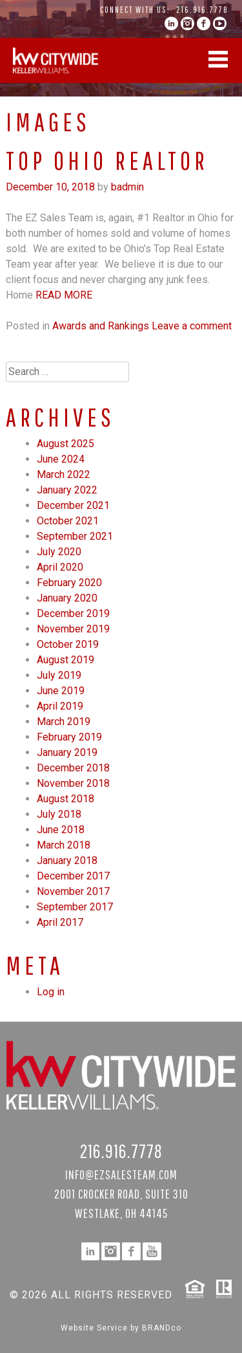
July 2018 (59, 814)
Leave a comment (192, 326)
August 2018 (65, 799)
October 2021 (68, 521)
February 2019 (69, 737)
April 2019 (60, 706)
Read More (63, 295)
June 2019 (61, 691)
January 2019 (67, 752)
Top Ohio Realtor (107, 160)
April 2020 (60, 567)
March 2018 (63, 845)
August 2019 (65, 660)
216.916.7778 (202, 10)
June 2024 (61, 459)
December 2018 (73, 768)
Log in (51, 992)
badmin (127, 187)
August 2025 (65, 443)
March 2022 (63, 474)
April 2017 (60, 922)
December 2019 (73, 613)
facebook (203, 23)
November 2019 (73, 629)
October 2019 (68, 644)
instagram (187, 23)
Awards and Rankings (100, 326)
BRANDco (161, 1327)
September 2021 (75, 536)
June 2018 (61, 830)
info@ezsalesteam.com (121, 1174)
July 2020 (59, 552)
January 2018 (67, 860)
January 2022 (67, 490)
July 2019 (59, 675)
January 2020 (67, 598)
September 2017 (75, 907)
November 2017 (73, 891)
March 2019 (63, 721)
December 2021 (73, 505)
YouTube (220, 23)
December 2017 (73, 876)
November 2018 (73, 783)
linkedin (171, 23)
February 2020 (69, 582)
